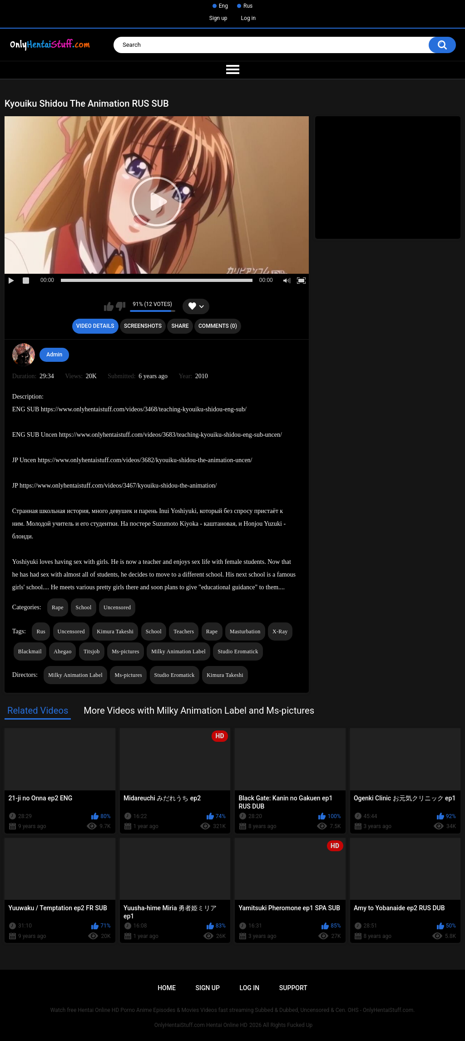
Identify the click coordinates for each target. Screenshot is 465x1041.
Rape (58, 607)
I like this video (109, 306)
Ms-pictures (125, 651)
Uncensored (117, 607)
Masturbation (245, 631)
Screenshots (143, 326)
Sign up (218, 18)
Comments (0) (217, 326)
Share (179, 326)
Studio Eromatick (238, 651)
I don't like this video (120, 306)
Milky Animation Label (178, 651)
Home (167, 988)
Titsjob (92, 651)
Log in (248, 18)
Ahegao (62, 651)
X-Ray (280, 631)
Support (293, 988)
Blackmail (30, 651)
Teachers (183, 631)
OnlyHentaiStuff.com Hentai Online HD (200, 1025)
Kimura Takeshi (115, 631)
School (83, 607)
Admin (54, 354)
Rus (247, 6)
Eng (223, 6)
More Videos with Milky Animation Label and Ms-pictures (199, 710)
